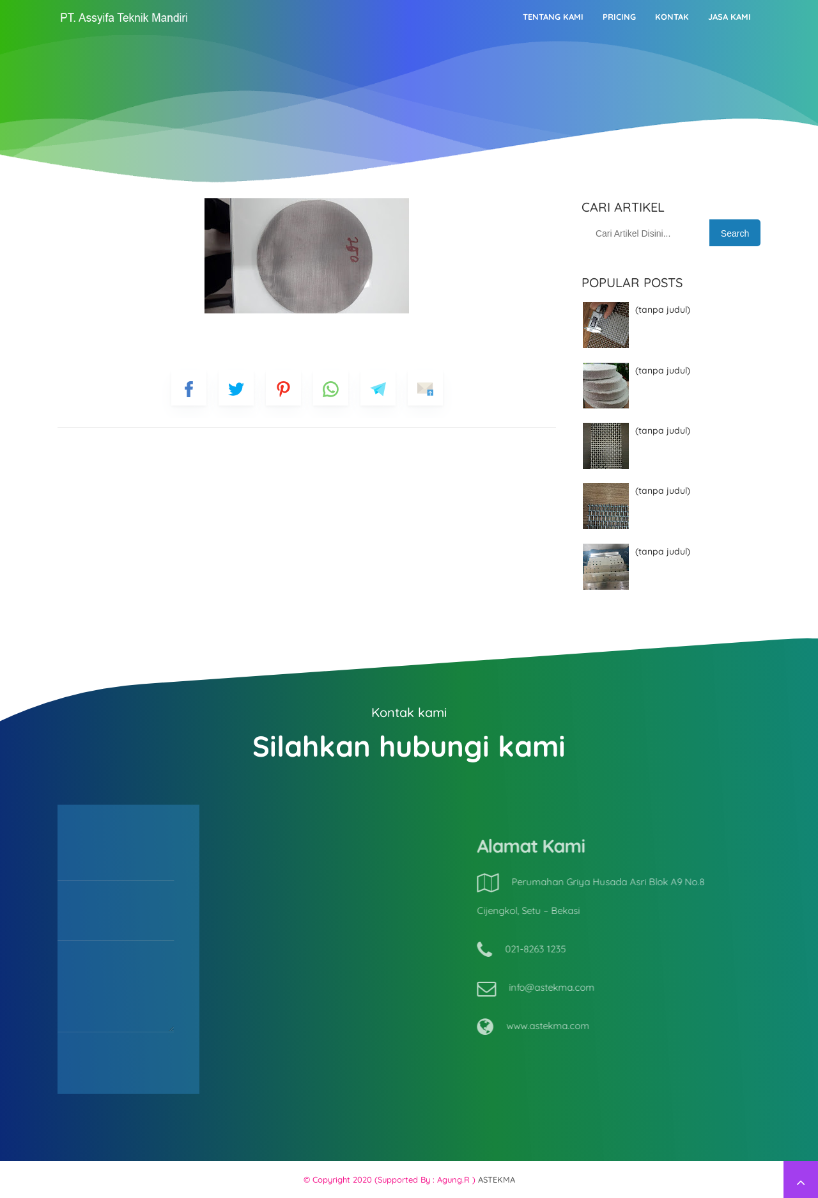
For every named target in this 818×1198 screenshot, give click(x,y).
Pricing (619, 17)
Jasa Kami (729, 17)
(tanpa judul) (662, 309)
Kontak (672, 17)
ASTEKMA (496, 1179)
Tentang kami (553, 17)
